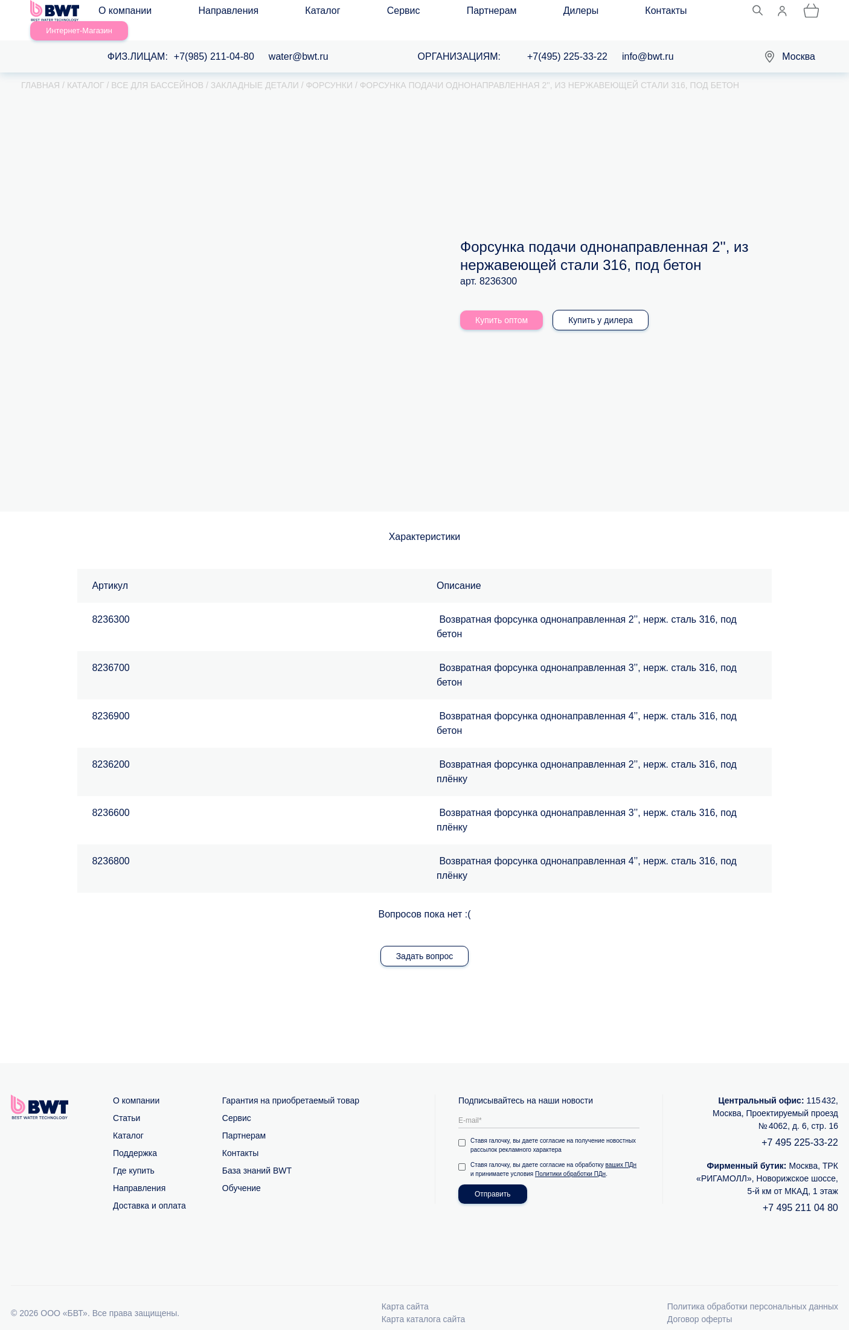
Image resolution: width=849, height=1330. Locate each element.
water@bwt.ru (298, 42)
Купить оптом (501, 306)
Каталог (274, 13)
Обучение (241, 1174)
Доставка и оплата (149, 1192)
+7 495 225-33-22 (799, 1128)
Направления (209, 13)
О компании (133, 13)
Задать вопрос (424, 942)
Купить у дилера (600, 306)
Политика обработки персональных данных (752, 1292)
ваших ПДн (621, 1151)
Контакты (505, 13)
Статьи (126, 1104)
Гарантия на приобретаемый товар (290, 1086)
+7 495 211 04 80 (800, 1194)
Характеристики (425, 523)
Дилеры (448, 13)
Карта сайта (405, 1292)
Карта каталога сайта (424, 1305)
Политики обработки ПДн (570, 1160)
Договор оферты (699, 1305)
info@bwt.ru (648, 42)
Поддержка (135, 1139)
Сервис (327, 13)
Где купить (134, 1156)
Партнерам (387, 13)
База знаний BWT (257, 1156)
